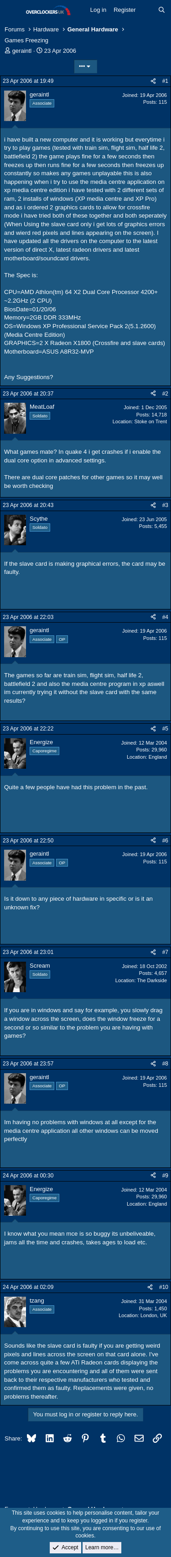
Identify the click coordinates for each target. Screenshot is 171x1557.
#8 (165, 1063)
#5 (165, 728)
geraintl (22, 50)
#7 (165, 952)
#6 (165, 840)
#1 (165, 81)
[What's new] (147, 10)
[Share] (153, 81)
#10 (163, 1287)
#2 (165, 394)
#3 (165, 505)
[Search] (161, 10)
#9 (165, 1175)
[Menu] (12, 10)
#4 (165, 617)
